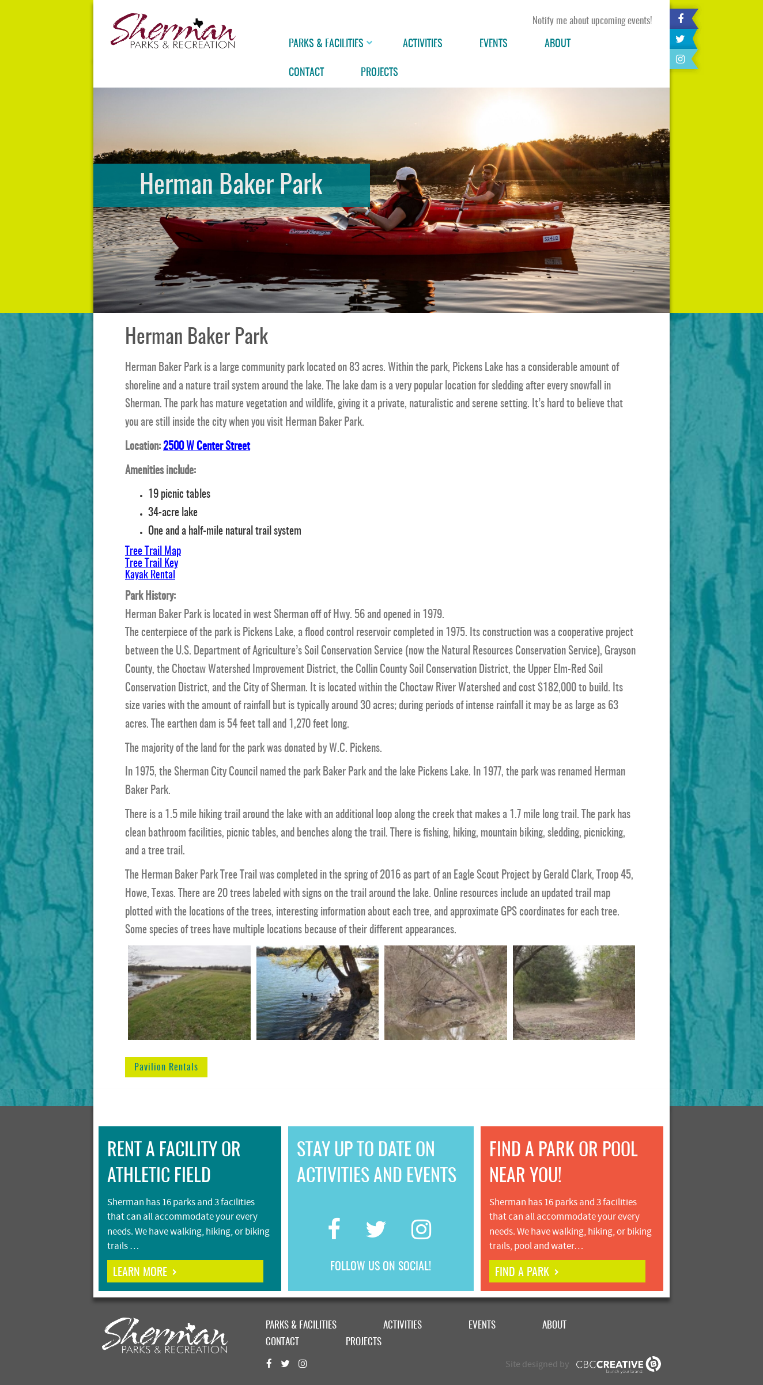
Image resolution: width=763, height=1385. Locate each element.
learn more (140, 1272)
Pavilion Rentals (166, 1067)
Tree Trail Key (151, 563)
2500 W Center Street (206, 446)
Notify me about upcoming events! (592, 21)
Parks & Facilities (326, 44)
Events (493, 44)
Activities (423, 44)
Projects (379, 73)
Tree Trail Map (153, 551)
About (558, 44)
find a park (522, 1272)
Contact (306, 73)
